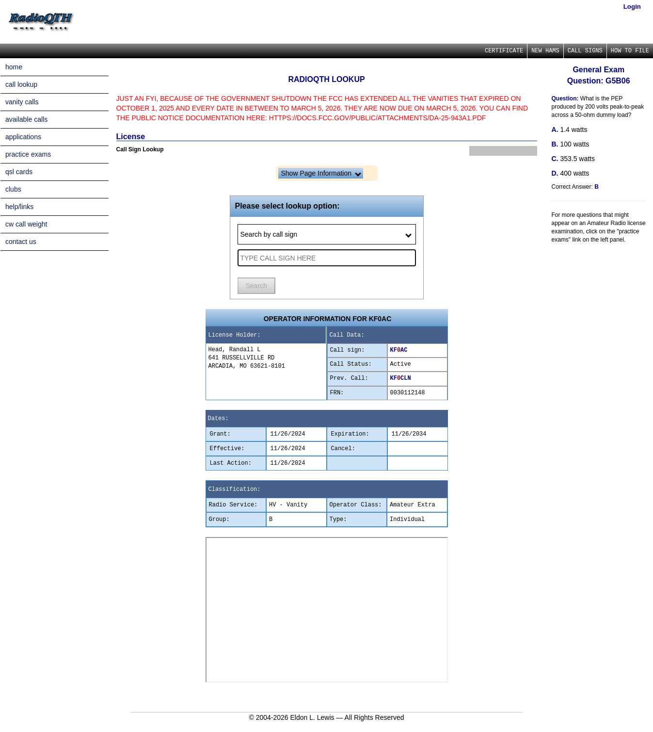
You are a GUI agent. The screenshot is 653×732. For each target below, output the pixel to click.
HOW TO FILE (630, 51)
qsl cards (18, 172)
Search (256, 286)
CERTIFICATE (504, 51)
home (13, 67)
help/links (19, 207)
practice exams (28, 154)
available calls (26, 119)
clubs (13, 189)
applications (23, 137)
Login (632, 6)
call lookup (21, 84)
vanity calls (21, 102)
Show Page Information (321, 173)
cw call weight (26, 224)
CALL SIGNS (585, 51)
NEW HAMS (545, 51)
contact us (20, 241)
